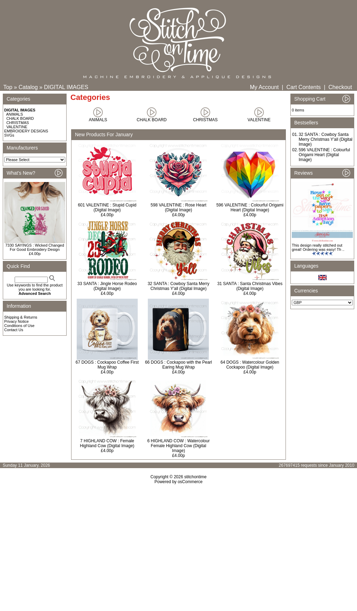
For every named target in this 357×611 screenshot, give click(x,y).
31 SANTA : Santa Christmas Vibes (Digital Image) (249, 286)
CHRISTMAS (17, 123)
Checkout (340, 87)
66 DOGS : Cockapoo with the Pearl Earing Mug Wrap (178, 365)
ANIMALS (14, 114)
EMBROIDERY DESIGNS (26, 131)
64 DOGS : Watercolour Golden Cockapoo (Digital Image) (250, 365)
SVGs (9, 135)
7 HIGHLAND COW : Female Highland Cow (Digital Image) (107, 443)
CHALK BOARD (20, 118)
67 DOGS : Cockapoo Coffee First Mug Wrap (107, 365)
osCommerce (190, 481)
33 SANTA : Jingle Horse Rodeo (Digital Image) (107, 286)
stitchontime (195, 476)
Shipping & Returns (20, 317)
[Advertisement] (178, 544)
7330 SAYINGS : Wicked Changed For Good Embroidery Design (34, 247)
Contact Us (13, 330)
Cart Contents (303, 87)
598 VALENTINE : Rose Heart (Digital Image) (178, 207)
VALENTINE (16, 127)
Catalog (28, 87)
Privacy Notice (16, 321)
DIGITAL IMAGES (66, 87)
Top (8, 87)
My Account (264, 87)
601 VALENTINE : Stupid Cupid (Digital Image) (107, 207)
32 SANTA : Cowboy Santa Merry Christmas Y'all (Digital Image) (178, 286)
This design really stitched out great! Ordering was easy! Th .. (318, 247)
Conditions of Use (19, 325)
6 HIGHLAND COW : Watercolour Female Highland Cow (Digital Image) (178, 445)
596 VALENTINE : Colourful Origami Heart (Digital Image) (249, 207)
